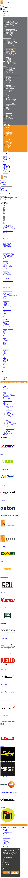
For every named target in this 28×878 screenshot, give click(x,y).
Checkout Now (3, 196)
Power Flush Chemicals (11, 63)
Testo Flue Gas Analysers (11, 54)
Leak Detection (9, 90)
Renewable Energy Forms (11, 25)
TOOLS (4, 66)
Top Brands (6, 170)
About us (5, 156)
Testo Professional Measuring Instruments (9, 792)
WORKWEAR (6, 124)
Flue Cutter (8, 80)
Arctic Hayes (8, 129)
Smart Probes (9, 52)
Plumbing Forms (9, 24)
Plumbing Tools (9, 101)
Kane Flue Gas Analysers (11, 48)
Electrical (8, 76)
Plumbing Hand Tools (10, 100)
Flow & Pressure (9, 79)
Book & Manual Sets (10, 27)
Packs (4, 387)
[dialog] (10, 862)
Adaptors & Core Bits (10, 68)
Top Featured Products (7, 433)
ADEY (7, 405)
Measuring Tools (9, 49)
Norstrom (8, 139)
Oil (6, 96)
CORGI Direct (9, 133)
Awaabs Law (6, 157)
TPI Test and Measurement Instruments (8, 822)
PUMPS (4, 122)
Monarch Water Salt (10, 92)
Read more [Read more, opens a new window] (10, 857)
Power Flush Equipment (8, 399)
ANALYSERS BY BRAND (11, 39)
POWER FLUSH (6, 61)
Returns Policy (6, 167)
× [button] (18, 849)
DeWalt (7, 135)
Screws (7, 105)
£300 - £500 (8, 58)
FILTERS (5, 120)
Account (3, 180)
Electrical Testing (9, 44)
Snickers (8, 146)
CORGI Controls (9, 132)
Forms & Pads (6, 396)
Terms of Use (6, 169)
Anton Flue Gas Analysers (11, 42)
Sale (4, 402)
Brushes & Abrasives (10, 72)
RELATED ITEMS (10, 50)
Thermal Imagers (9, 55)
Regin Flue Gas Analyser (11, 51)
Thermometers (9, 115)
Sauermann (8, 145)
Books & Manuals (7, 158)
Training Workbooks (10, 35)
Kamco (7, 137)
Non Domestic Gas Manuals (12, 31)
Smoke (7, 107)
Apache (7, 128)
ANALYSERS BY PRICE (11, 40)
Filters (4, 393)
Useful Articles (6, 171)
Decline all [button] (14, 872)
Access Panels (9, 67)
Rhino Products (9, 142)
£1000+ (7, 57)
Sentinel (7, 426)
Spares (7, 109)
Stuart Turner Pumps (10, 429)
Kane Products (8, 417)
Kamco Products (9, 416)
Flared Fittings (9, 78)
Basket (3, 182)
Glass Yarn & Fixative (10, 86)
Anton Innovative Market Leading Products (9, 515)
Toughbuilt (8, 151)
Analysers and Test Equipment (9, 394)
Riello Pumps (8, 421)
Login (4, 13)
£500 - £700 (8, 59)
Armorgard (8, 130)
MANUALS (5, 26)
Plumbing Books (9, 32)
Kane (7, 138)
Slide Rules (8, 34)
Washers (8, 117)
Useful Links (6, 173)
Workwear (5, 434)
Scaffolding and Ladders (11, 104)
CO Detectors (9, 43)
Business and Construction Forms (13, 19)
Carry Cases (8, 20)
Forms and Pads (6, 165)
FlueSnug (8, 81)
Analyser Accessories (10, 41)
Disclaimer (5, 162)
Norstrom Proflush (9, 418)
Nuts (7, 94)
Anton (7, 127)
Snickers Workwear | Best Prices (7, 761)
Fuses (7, 83)
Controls (4, 391)
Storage (4, 403)
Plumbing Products (7, 397)
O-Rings (8, 95)
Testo (7, 150)
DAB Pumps (8, 134)
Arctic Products (9, 407)
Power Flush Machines (10, 64)
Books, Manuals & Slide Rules (9, 395)
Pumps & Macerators (7, 401)
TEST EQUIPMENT (7, 38)
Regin (7, 141)
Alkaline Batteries (9, 70)
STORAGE (5, 123)
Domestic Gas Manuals (11, 29)
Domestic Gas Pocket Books (12, 30)
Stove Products (9, 113)
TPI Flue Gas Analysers (11, 53)
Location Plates (9, 91)
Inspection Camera (10, 47)
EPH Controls (8, 415)
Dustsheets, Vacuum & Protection (13, 75)
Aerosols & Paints (9, 69)
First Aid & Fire (9, 77)
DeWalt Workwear (9, 414)
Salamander (8, 143)
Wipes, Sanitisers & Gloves (11, 119)
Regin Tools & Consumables (9, 398)
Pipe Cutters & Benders (11, 99)
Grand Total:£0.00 (4, 190)
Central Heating (9, 73)
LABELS (5, 36)
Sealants (8, 106)
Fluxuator (8, 82)
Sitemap (5, 168)
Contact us (5, 159)
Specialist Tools (9, 110)
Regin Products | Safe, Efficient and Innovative (10, 653)
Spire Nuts (8, 111)
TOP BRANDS (6, 125)
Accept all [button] (6, 872)
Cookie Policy (6, 160)
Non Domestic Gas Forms (11, 23)
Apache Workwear (9, 406)
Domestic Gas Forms (10, 21)
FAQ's (4, 164)
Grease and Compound (10, 87)
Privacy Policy (6, 166)
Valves (4, 392)
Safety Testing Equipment (11, 103)
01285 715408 (3, 6)
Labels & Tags (6, 388)
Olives (7, 97)
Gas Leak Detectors (10, 45)
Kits (7, 89)
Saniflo (7, 144)
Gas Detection (9, 85)
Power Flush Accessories (11, 62)
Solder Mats (8, 108)
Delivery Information (7, 161)
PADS (4, 17)
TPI (7, 148)
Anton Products (9, 410)
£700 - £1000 (9, 60)
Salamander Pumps (9, 424)
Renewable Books (9, 33)
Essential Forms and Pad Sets (12, 22)
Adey (7, 126)
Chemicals (5, 389)
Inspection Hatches (10, 88)
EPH (7, 136)
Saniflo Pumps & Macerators (11, 423)
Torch (7, 116)
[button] (11, 875)
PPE (7, 98)
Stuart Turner (9, 147)
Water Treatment (9, 118)
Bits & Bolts (8, 71)
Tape (7, 114)
